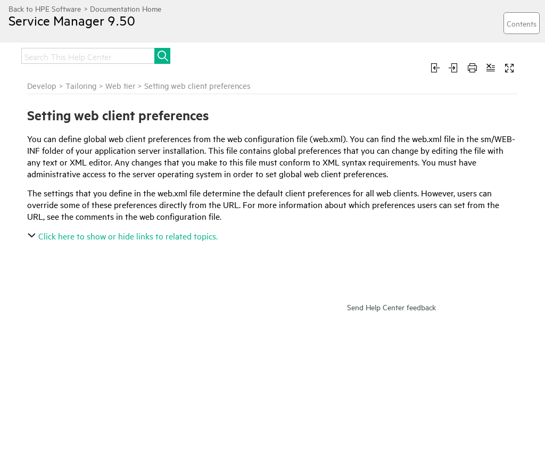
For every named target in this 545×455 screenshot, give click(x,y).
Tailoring (80, 85)
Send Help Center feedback (391, 307)
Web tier (120, 85)
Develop (41, 85)
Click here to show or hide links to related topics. (124, 236)
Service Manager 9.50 (72, 20)
